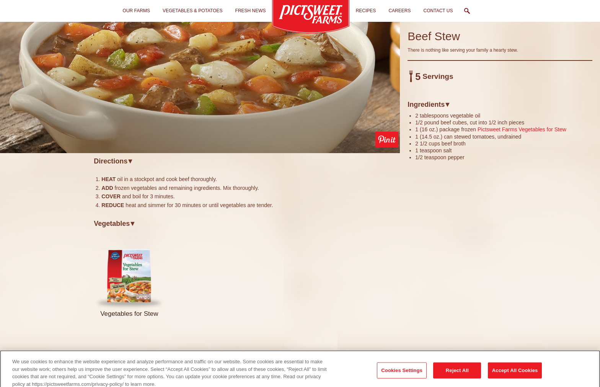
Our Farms (136, 10)
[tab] (247, 161)
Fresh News (250, 10)
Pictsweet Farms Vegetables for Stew (522, 129)
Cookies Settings (401, 376)
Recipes (366, 10)
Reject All (457, 376)
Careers (399, 10)
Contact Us (438, 10)
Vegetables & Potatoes (193, 10)
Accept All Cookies (515, 376)
